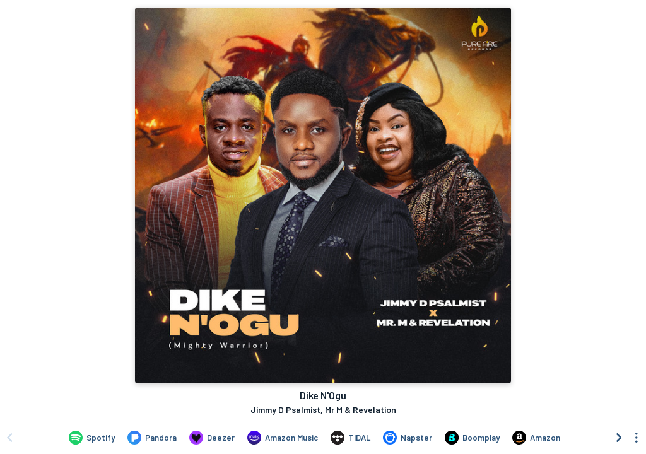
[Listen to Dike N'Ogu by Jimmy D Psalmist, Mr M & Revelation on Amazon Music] (282, 438)
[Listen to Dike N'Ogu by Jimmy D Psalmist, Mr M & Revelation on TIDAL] (350, 438)
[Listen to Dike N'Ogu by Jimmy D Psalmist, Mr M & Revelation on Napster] (407, 438)
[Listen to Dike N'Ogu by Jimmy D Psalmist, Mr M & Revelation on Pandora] (152, 438)
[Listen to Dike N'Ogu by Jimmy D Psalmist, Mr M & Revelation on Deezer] (212, 438)
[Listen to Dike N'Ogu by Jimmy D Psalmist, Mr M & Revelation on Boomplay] (472, 438)
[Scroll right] (619, 437)
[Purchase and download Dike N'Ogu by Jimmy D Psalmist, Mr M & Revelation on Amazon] (536, 438)
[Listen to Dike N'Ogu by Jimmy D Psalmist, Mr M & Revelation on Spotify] (92, 438)
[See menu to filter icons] (636, 437)
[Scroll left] (9, 437)
